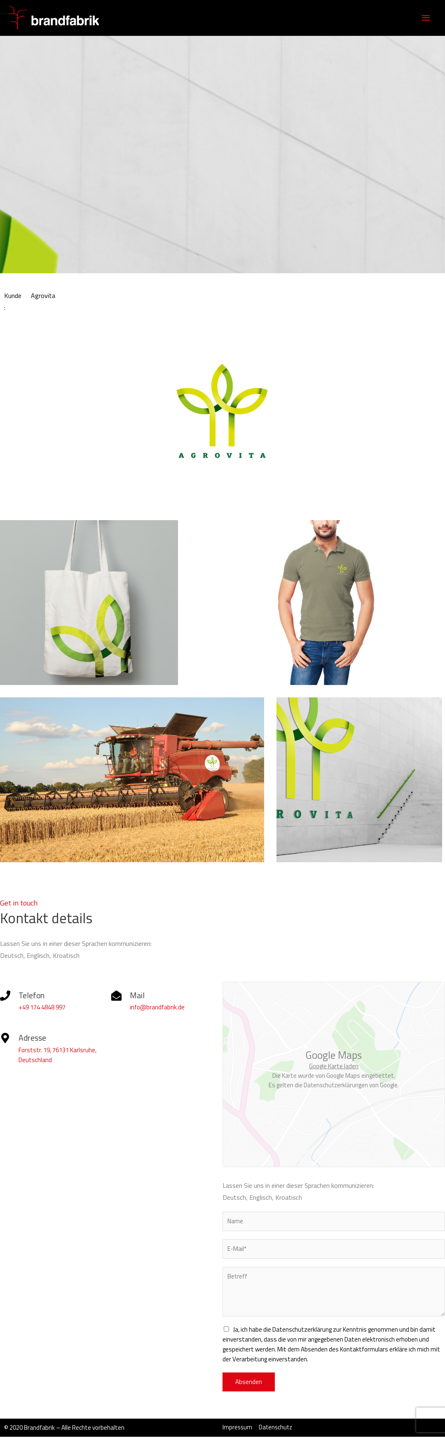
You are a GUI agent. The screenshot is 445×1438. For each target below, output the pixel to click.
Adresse (32, 1037)
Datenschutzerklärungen (336, 1085)
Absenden (248, 1383)
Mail (137, 995)
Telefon (32, 995)
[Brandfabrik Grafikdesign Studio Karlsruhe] (45, 17)
